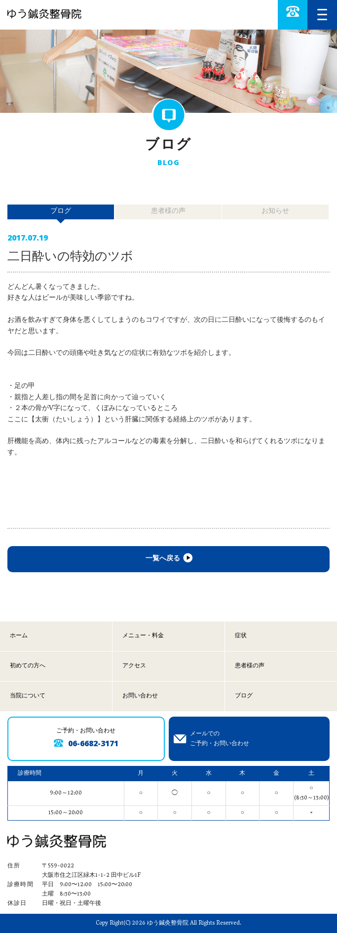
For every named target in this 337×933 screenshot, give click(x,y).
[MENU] (322, 15)
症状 (241, 636)
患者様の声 (168, 211)
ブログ (244, 696)
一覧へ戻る (168, 559)
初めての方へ (27, 666)
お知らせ (275, 211)
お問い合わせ (140, 696)
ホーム (19, 636)
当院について (27, 696)
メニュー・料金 (143, 636)
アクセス (134, 666)
